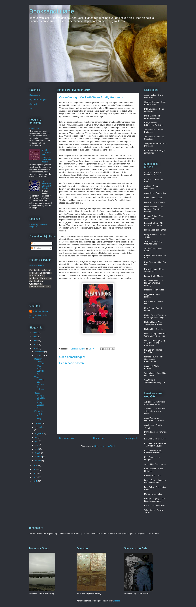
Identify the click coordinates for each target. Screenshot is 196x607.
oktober (38, 423)
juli (36, 437)
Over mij (33, 104)
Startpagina (34, 95)
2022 (35, 337)
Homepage (99, 438)
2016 (35, 473)
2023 (35, 333)
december (39, 352)
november (39, 355)
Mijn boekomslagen (38, 99)
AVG (31, 108)
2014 (35, 481)
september (39, 427)
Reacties (36, 248)
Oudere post (130, 438)
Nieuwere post (67, 438)
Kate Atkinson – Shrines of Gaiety (46, 184)
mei (37, 445)
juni (37, 441)
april (37, 449)
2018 (35, 465)
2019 (35, 348)
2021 (35, 340)
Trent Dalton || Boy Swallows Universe (39, 383)
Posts (35, 243)
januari (38, 461)
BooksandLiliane (51, 11)
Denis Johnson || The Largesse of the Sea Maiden (46, 156)
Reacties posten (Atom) (104, 446)
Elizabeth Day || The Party (38, 415)
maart (38, 453)
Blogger (116, 601)
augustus (39, 433)
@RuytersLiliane (36, 265)
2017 (35, 469)
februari (38, 457)
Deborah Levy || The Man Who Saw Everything (39, 366)
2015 (35, 477)
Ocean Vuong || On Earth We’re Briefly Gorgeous (39, 400)
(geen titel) (34, 128)
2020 (35, 344)
